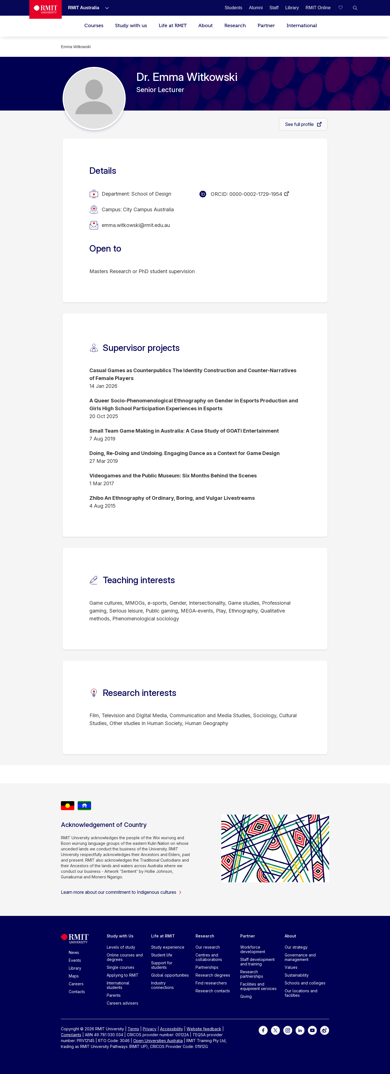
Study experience (167, 947)
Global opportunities (170, 975)
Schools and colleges (305, 983)
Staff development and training (257, 961)
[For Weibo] (324, 1030)
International (302, 26)
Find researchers (211, 983)
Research (235, 26)
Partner (266, 26)
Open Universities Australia (158, 1040)
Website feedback (204, 1028)
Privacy (149, 1028)
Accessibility (171, 1028)
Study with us (131, 26)
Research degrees (213, 975)
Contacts (77, 991)
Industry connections (162, 985)
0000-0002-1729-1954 (255, 194)
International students (118, 985)
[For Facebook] (263, 1030)
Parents (114, 995)
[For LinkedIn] (300, 1030)
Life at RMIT (173, 26)
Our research (208, 947)
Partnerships (207, 967)
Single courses (120, 967)
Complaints (71, 1034)
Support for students (161, 965)
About (205, 26)
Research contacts (213, 990)
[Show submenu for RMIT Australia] (105, 7)
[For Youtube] (312, 1030)
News (74, 952)
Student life (161, 955)
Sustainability (297, 975)
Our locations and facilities (301, 993)
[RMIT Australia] (83, 8)
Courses (93, 26)
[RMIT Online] (318, 8)
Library (75, 968)
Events (75, 960)
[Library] (292, 8)
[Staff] (274, 8)
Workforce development (252, 949)
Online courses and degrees (125, 957)
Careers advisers (122, 1003)
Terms (133, 1028)
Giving (246, 996)
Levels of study (121, 947)
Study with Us (120, 936)
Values (291, 967)
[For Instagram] (287, 1030)
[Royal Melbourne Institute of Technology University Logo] (45, 9)
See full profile (300, 124)
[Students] (233, 8)
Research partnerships (251, 974)
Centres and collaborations (209, 957)
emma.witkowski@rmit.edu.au (136, 225)
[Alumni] (255, 8)
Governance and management (300, 957)
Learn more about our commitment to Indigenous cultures (121, 892)
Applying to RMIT (123, 975)
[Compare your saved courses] (343, 7)
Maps (74, 976)
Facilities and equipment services (258, 986)
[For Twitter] (275, 1030)
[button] (355, 7)
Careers (76, 983)
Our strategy (296, 947)
